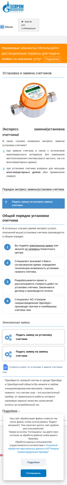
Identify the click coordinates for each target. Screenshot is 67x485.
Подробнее (52, 59)
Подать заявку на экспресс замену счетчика (32, 203)
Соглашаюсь (33, 473)
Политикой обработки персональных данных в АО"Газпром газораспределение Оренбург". (33, 448)
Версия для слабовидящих (28, 25)
